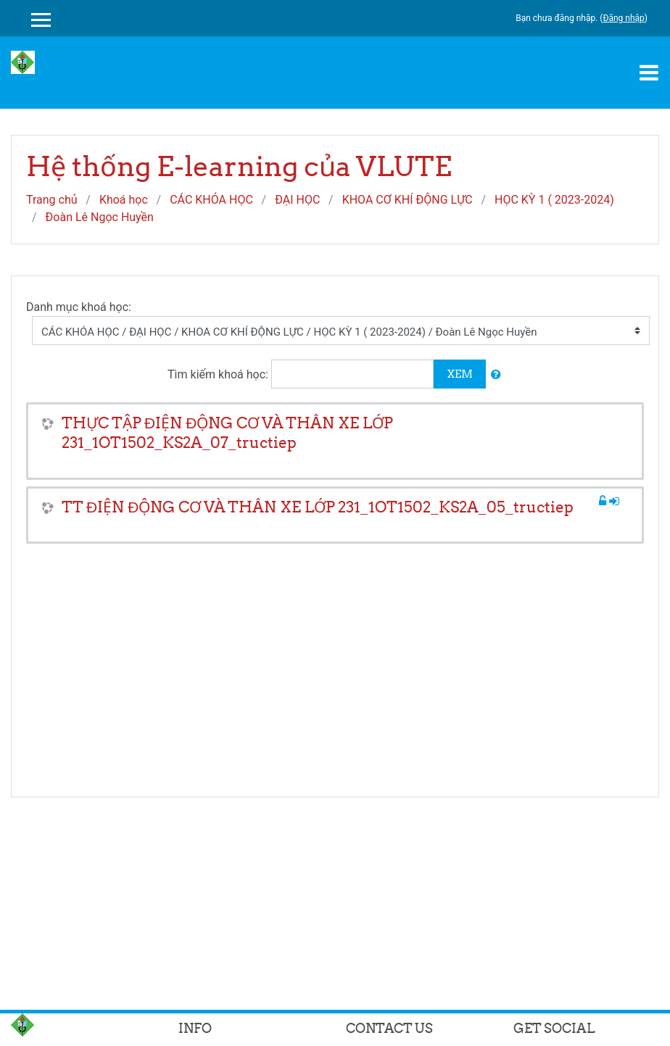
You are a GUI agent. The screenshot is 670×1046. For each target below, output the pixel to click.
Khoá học (123, 200)
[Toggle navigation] (649, 72)
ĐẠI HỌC (297, 200)
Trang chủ (52, 200)
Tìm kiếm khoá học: (219, 374)
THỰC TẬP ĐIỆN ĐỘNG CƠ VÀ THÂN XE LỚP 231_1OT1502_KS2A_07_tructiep (227, 432)
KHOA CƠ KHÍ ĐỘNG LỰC (407, 200)
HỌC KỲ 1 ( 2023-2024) (554, 200)
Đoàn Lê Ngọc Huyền (100, 217)
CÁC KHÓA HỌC (211, 200)
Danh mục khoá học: (78, 307)
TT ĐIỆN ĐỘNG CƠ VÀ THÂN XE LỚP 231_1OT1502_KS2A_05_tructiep (318, 507)
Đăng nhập (623, 18)
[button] (495, 375)
